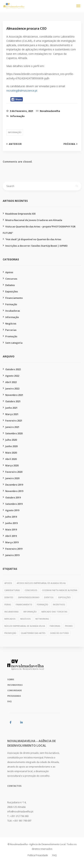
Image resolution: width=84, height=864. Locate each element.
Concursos (11, 278)
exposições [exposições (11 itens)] (64, 597)
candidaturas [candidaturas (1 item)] (12, 590)
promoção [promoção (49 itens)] (10, 633)
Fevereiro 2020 (13, 471)
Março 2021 (11, 414)
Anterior (15, 144)
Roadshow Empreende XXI (20, 213)
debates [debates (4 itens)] (8, 597)
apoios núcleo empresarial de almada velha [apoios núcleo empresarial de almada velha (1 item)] (41, 583)
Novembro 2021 (14, 395)
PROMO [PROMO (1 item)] (69, 626)
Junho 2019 (11, 523)
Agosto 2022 (12, 375)
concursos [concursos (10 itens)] (31, 590)
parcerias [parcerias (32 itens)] (55, 626)
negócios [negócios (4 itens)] (25, 618)
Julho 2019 (11, 516)
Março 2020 (11, 465)
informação (14, 132)
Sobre (10, 679)
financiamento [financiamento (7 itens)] (24, 604)
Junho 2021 (11, 407)
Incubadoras (12, 310)
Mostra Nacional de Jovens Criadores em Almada (33, 220)
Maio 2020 (11, 452)
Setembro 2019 (13, 504)
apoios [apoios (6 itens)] (8, 583)
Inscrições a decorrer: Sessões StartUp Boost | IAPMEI (36, 245)
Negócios (10, 323)
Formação (11, 304)
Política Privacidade (38, 855)
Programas (14, 695)
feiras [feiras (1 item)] (7, 604)
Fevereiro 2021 (13, 420)
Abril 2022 (11, 382)
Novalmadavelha (50, 111)
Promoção (11, 336)
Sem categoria (13, 342)
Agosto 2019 (12, 510)
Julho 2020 (11, 439)
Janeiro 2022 (12, 388)
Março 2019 (11, 542)
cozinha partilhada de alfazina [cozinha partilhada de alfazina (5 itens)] (59, 590)
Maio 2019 (11, 529)
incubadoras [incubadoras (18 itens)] (11, 611)
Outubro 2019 (13, 497)
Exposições (11, 291)
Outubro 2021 (13, 401)
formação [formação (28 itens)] (42, 604)
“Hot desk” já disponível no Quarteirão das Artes (33, 239)
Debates (10, 285)
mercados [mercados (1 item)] (10, 618)
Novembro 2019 (14, 491)
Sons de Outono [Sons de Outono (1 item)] (59, 633)
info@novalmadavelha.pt (20, 811)
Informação (17, 116)
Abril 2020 (11, 459)
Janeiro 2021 (12, 427)
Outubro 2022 (13, 369)
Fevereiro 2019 (13, 548)
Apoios (9, 272)
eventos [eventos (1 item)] (49, 597)
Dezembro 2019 (14, 484)
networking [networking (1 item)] (42, 618)
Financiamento (14, 298)
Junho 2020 (11, 446)
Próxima (69, 144)
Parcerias (10, 330)
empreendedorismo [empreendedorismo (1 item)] (28, 597)
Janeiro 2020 (12, 478)
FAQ (9, 701)
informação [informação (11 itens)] (30, 611)
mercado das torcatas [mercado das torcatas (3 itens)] (54, 611)
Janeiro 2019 (12, 555)
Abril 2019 (11, 536)
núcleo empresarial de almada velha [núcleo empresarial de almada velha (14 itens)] (24, 626)
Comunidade (14, 690)
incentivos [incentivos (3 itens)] (59, 604)
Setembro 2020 (13, 433)
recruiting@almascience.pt (21, 90)
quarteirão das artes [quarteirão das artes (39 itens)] (33, 633)
